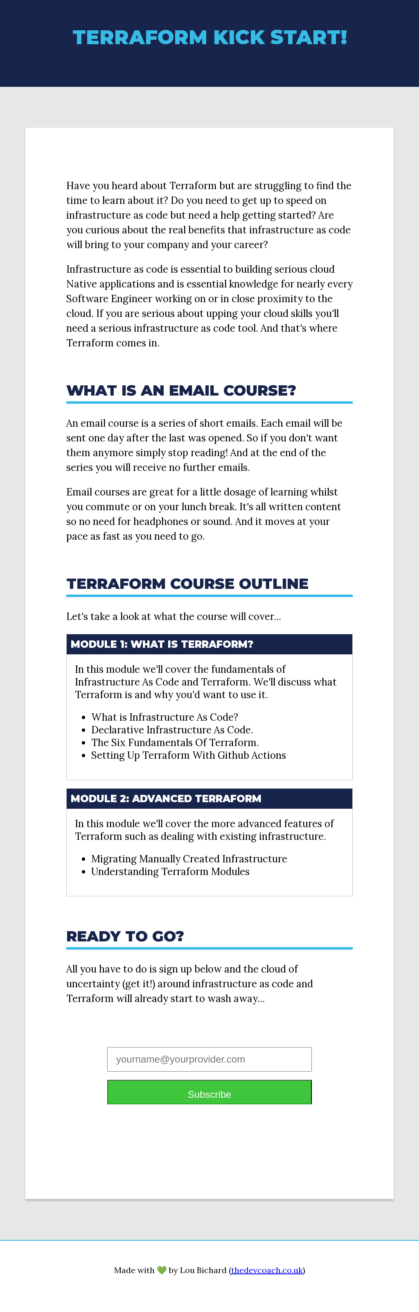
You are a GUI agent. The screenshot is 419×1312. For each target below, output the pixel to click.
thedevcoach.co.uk (267, 1270)
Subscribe (210, 1094)
